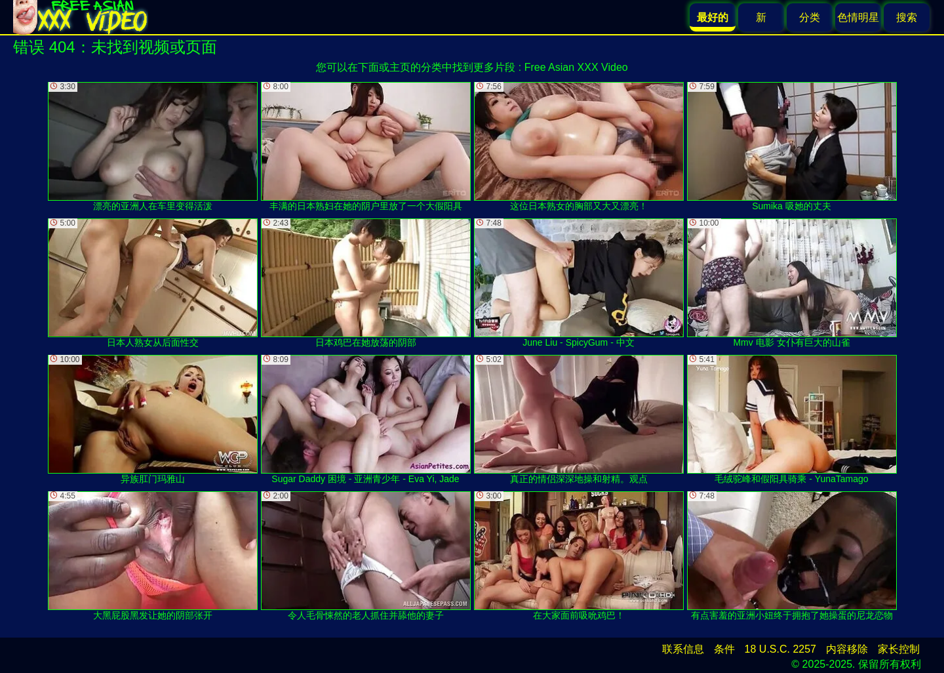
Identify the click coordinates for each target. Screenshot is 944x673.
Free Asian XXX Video (576, 67)
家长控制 (899, 649)
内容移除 (847, 649)
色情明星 (858, 17)
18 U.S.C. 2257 (780, 649)
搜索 (906, 17)
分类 (809, 17)
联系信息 (683, 649)
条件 (724, 649)
